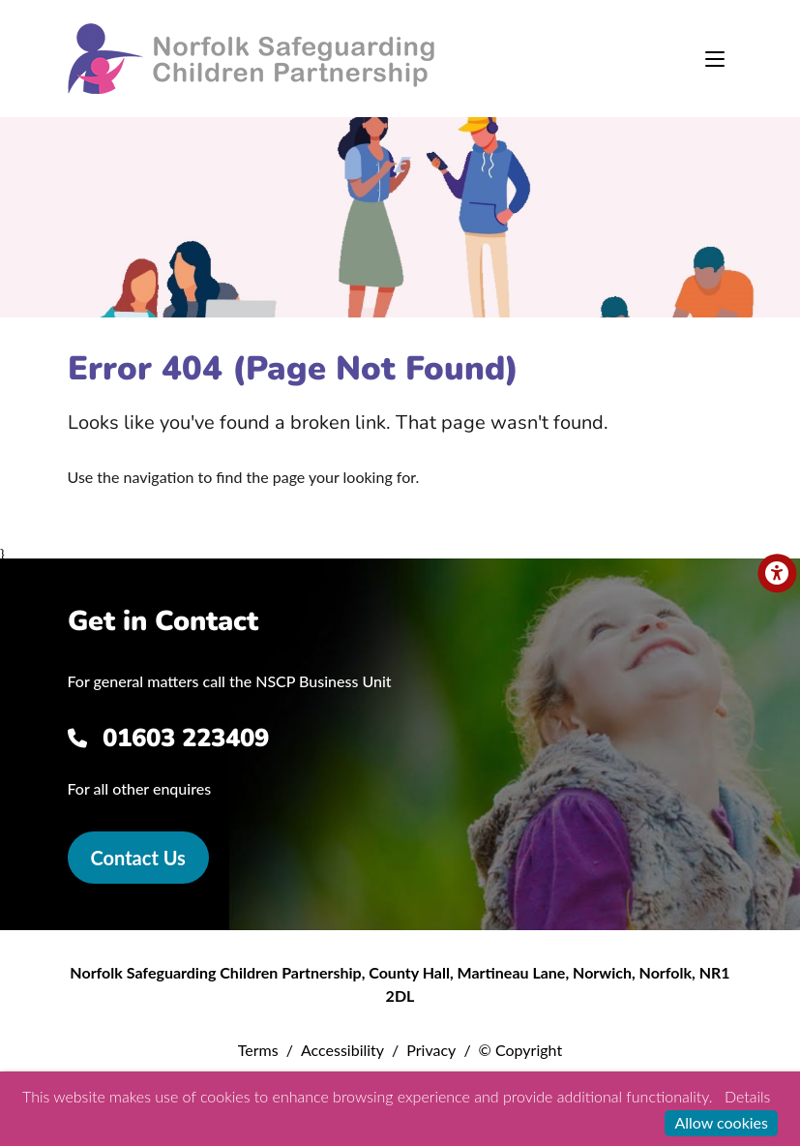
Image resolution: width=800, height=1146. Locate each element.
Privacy (431, 1049)
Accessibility (342, 1049)
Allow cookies (721, 1122)
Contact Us (138, 857)
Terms (258, 1049)
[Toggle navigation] (714, 59)
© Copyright (521, 1049)
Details (747, 1096)
